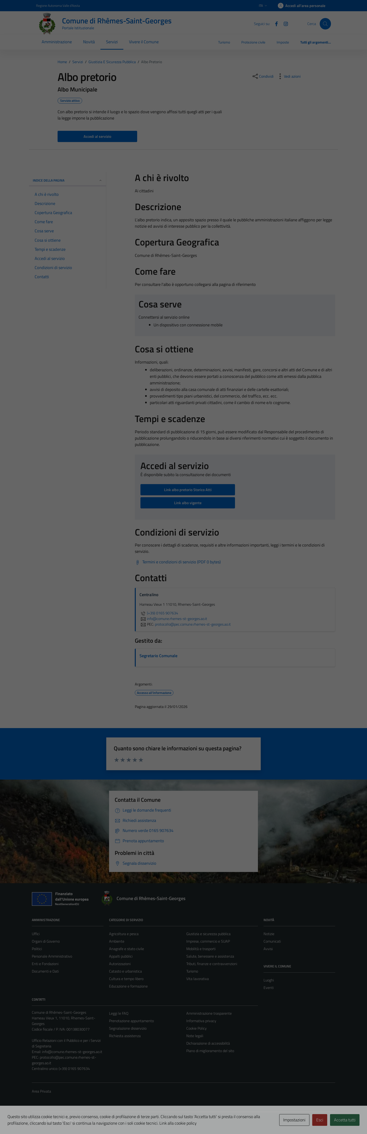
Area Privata (41, 1091)
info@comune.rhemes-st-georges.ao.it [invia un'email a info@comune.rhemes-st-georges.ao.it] (173, 618)
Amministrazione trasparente (209, 1013)
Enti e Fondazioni (45, 963)
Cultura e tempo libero (126, 978)
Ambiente (116, 941)
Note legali (194, 1036)
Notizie (269, 934)
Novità (89, 42)
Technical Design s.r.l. (64, 1120)
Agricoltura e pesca (124, 934)
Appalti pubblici (120, 956)
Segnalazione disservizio (128, 1028)
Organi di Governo (46, 941)
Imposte (283, 42)
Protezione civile (253, 42)
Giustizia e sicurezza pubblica (208, 934)
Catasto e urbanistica (125, 971)
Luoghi (269, 980)
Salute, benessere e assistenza (210, 956)
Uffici (36, 934)
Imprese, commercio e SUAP (208, 941)
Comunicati (272, 941)
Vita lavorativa (197, 978)
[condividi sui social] (263, 76)
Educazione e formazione (128, 986)
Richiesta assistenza (125, 1036)
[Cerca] (325, 23)
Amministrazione (57, 42)
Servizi (112, 42)
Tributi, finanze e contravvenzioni (211, 963)
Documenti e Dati (45, 971)
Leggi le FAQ (118, 1013)
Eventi (269, 987)
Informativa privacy (201, 1021)
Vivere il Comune (144, 42)
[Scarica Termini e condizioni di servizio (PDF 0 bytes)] (178, 562)
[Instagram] (284, 23)
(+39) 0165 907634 (158, 613)
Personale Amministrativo (52, 956)
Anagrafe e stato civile (126, 949)
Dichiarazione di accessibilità (208, 1043)
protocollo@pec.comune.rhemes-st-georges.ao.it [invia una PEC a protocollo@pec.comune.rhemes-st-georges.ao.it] (193, 624)
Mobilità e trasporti (201, 949)
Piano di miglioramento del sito (210, 1051)
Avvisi (268, 949)
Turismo (224, 42)
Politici (37, 949)
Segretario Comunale (158, 656)
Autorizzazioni (120, 963)
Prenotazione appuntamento (131, 1021)
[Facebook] (274, 23)
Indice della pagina (67, 180)
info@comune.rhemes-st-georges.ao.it (72, 1051)
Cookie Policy (196, 1028)
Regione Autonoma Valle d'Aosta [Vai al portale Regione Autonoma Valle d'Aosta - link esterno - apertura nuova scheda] (58, 5)
